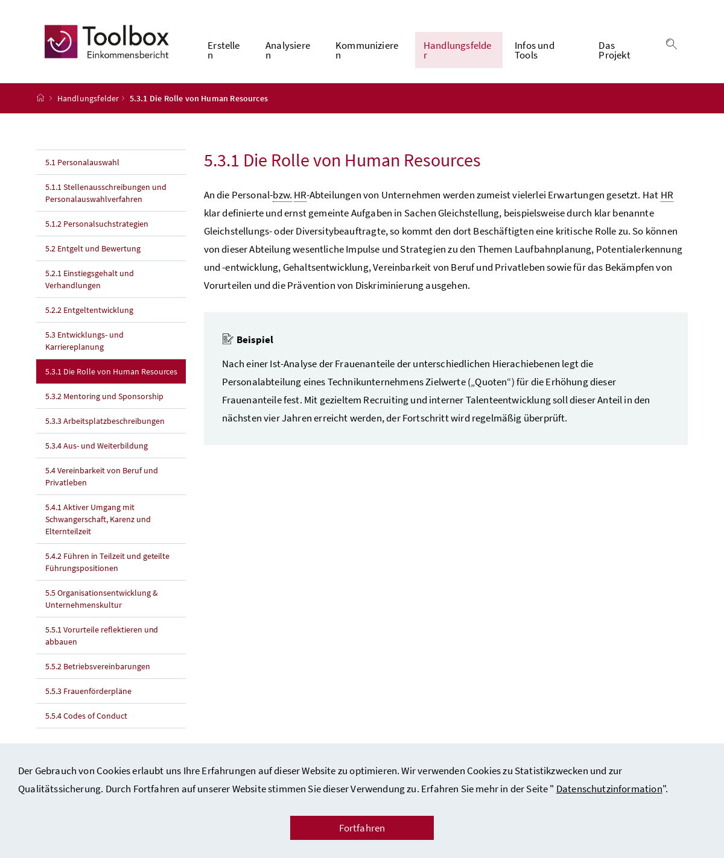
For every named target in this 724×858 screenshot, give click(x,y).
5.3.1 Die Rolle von (115, 371)
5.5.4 (86, 715)
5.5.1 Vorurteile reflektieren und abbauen (101, 635)
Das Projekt (614, 50)
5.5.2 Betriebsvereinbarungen (97, 666)
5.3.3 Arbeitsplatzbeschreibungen (105, 420)
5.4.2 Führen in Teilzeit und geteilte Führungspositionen (107, 561)
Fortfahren (362, 827)
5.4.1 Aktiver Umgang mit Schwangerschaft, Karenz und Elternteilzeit (98, 519)
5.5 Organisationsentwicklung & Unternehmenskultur (101, 598)
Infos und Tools (534, 50)
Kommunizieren (366, 50)
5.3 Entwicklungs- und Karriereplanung (84, 340)
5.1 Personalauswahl (82, 162)
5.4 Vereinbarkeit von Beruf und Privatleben (101, 476)
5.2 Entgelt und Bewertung (93, 248)
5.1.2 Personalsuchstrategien (96, 223)
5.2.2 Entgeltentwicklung (89, 309)
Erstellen (224, 50)
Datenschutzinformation (609, 788)
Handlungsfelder (457, 50)
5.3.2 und (104, 396)
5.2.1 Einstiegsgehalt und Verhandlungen (89, 279)
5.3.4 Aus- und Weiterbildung (96, 445)
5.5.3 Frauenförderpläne (88, 691)
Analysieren (287, 50)
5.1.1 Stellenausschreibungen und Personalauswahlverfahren (106, 192)
